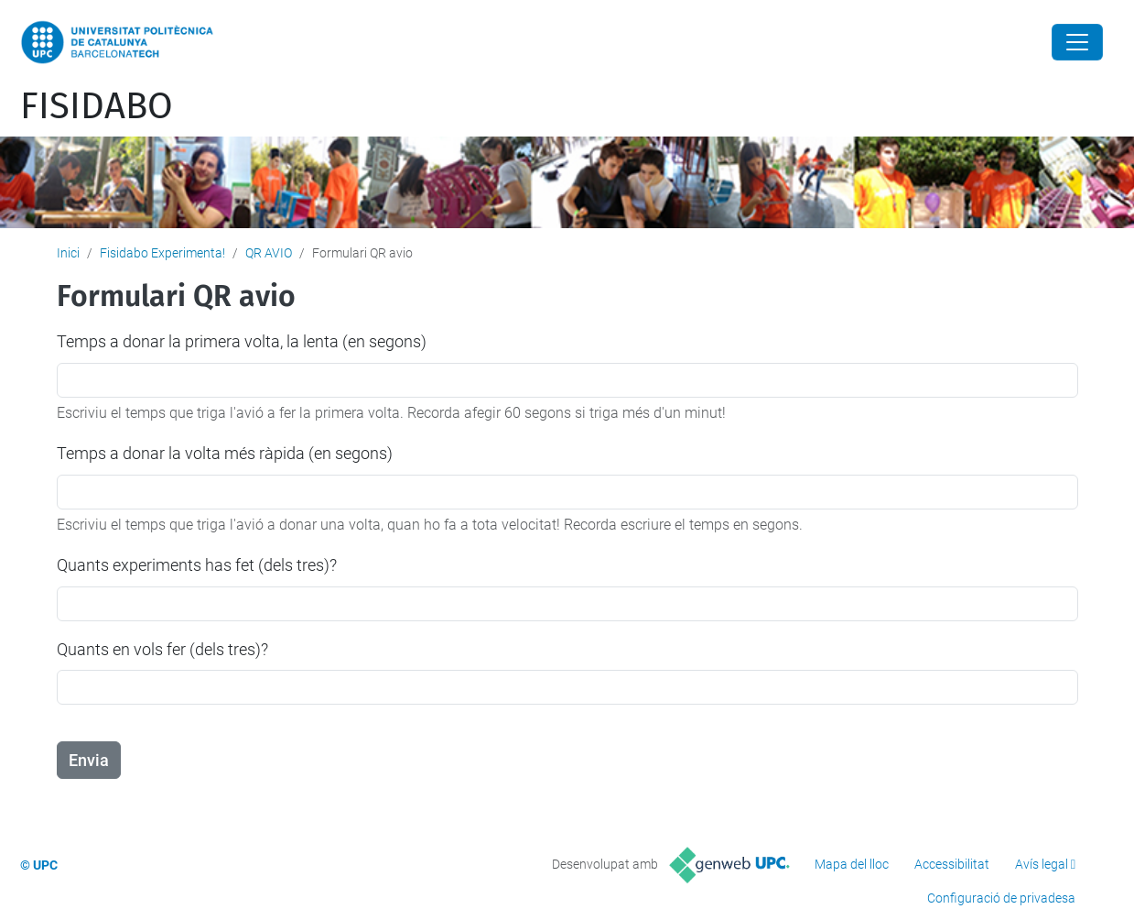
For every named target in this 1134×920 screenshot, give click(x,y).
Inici (68, 253)
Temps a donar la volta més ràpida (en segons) (225, 453)
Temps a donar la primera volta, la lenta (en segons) (242, 341)
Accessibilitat (951, 864)
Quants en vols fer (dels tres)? (162, 649)
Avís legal (1041, 864)
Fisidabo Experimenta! (162, 253)
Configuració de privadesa (1001, 898)
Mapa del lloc (852, 864)
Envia (89, 760)
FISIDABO (96, 106)
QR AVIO (268, 253)
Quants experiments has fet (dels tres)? (197, 565)
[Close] (1077, 42)
